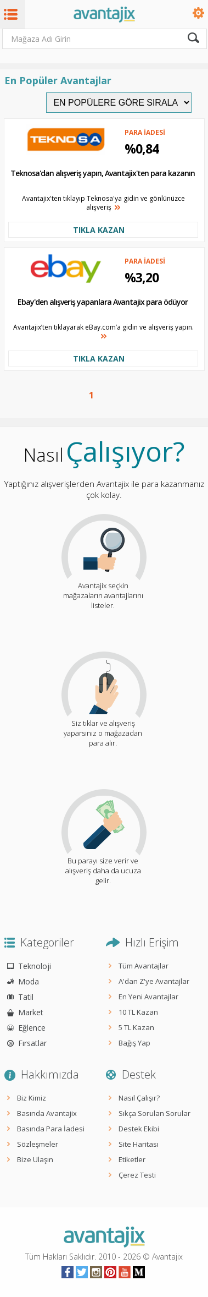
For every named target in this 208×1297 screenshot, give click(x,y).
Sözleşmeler (37, 1144)
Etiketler (132, 1159)
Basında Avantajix (47, 1113)
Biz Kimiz (31, 1098)
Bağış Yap (134, 1043)
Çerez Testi (137, 1175)
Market (30, 1012)
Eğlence (32, 1027)
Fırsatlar (32, 1043)
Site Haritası (139, 1144)
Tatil (25, 997)
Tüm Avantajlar (143, 966)
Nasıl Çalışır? (139, 1098)
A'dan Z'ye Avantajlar (154, 981)
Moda (28, 981)
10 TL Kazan (138, 1012)
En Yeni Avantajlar (148, 997)
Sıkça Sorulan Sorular (154, 1113)
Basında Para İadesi (51, 1129)
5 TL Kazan (136, 1027)
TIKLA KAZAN (99, 230)
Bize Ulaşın (35, 1159)
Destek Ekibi (139, 1129)
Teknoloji (34, 966)
